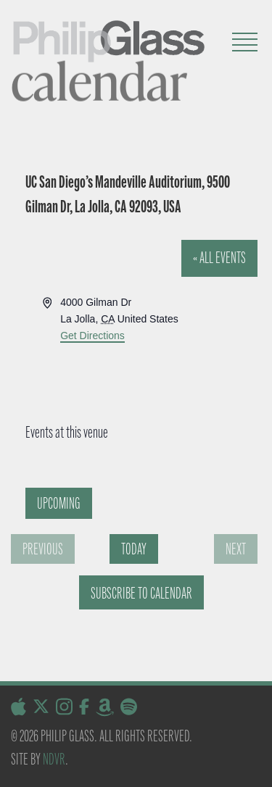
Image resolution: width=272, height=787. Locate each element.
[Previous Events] (43, 549)
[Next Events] (235, 549)
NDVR (54, 759)
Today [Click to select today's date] (134, 549)
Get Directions (92, 335)
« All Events (219, 258)
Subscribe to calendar (141, 593)
